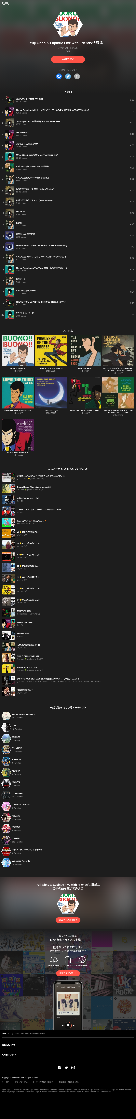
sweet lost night (51, 411)
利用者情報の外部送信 (44, 1082)
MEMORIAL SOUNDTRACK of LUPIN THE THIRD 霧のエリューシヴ (118, 412)
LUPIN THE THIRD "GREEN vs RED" (84, 411)
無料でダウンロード (68, 973)
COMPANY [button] (9, 1054)
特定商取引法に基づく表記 (69, 1082)
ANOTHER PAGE (85, 368)
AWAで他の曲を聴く (68, 920)
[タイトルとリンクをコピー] (77, 76)
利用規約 (5, 1082)
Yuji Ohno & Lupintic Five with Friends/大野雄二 (28, 1034)
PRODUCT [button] (8, 1045)
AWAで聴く (68, 59)
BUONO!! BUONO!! (17, 368)
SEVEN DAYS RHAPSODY (17, 453)
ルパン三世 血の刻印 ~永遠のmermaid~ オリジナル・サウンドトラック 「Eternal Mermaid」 (118, 370)
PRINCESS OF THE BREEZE (51, 368)
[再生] (9, 100)
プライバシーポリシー (23, 1082)
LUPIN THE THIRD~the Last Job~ (17, 411)
